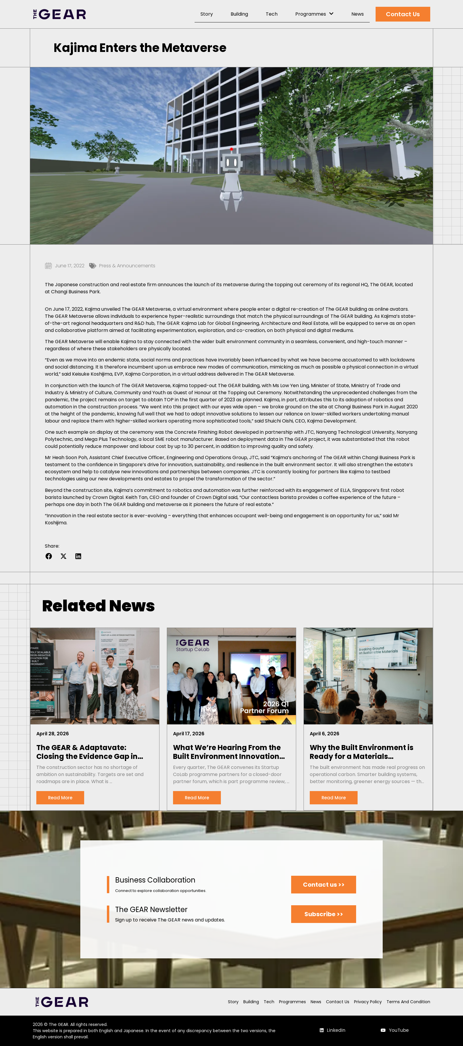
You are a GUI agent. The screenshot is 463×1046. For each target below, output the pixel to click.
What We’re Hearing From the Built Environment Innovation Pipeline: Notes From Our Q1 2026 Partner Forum (227, 752)
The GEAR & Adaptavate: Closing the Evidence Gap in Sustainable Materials (87, 752)
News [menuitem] (357, 14)
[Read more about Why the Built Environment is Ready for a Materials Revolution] (334, 797)
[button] (48, 556)
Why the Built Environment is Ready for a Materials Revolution (361, 752)
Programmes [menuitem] (314, 14)
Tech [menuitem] (272, 14)
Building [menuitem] (239, 14)
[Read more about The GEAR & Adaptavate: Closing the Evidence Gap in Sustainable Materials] (60, 797)
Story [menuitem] (206, 14)
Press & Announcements (127, 265)
